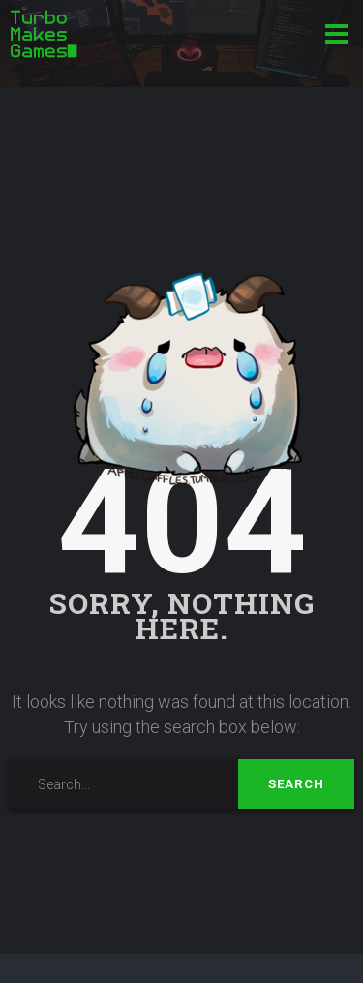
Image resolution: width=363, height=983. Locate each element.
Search (296, 784)
